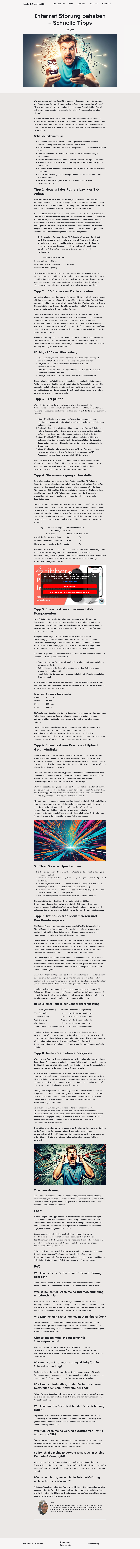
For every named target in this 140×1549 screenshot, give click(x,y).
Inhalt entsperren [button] (70, 586)
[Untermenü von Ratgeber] (98, 3)
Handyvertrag (93, 1543)
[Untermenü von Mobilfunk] (111, 3)
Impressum (65, 1542)
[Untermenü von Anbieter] (85, 3)
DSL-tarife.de (34, 4)
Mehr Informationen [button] (70, 582)
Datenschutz (65, 1545)
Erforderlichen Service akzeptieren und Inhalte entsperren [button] (70, 592)
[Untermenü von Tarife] (73, 3)
